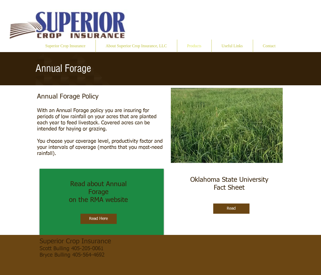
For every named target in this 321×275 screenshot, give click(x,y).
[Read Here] (98, 219)
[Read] (231, 209)
